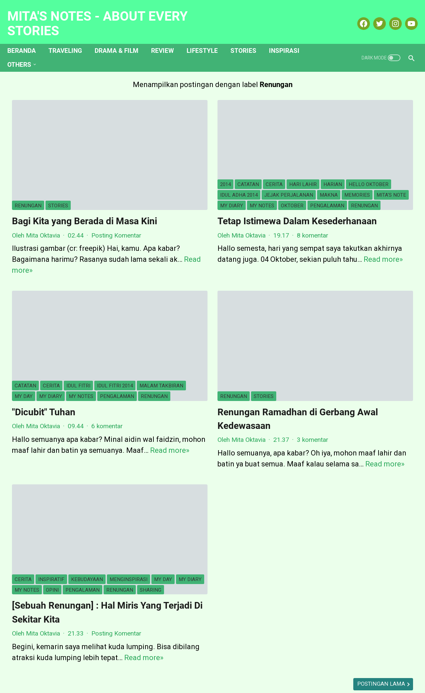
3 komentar (246, 383)
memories (247, 141)
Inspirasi (289, 39)
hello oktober (174, 130)
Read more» (120, 405)
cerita (208, 120)
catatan (182, 120)
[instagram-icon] (390, 16)
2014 (159, 120)
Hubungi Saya (195, 665)
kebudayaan (87, 498)
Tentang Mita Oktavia (137, 665)
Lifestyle (206, 39)
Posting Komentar (116, 205)
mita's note (169, 151)
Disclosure (238, 665)
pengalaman (171, 162)
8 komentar (246, 205)
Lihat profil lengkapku (359, 238)
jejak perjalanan (178, 141)
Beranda (26, 39)
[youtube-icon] (406, 16)
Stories (248, 39)
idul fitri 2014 (115, 319)
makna (219, 141)
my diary (202, 151)
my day (74, 330)
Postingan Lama (250, 623)
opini (21, 519)
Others (24, 53)
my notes (232, 151)
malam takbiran (36, 330)
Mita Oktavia (359, 141)
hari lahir (237, 120)
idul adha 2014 (219, 130)
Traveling (70, 39)
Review (167, 39)
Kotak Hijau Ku (282, 665)
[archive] (332, 370)
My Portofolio (330, 665)
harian (267, 120)
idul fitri (78, 319)
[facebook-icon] (358, 16)
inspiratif (51, 498)
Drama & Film (121, 39)
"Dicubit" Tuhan (43, 355)
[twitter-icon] (374, 16)
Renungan (28, 162)
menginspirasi (33, 508)
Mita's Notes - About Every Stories (102, 16)
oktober (262, 151)
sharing (119, 519)
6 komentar (107, 370)
